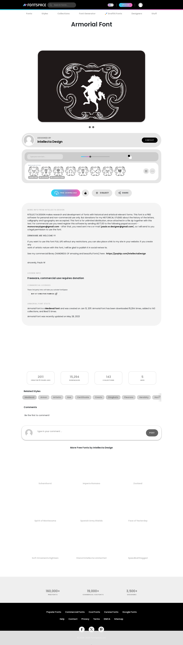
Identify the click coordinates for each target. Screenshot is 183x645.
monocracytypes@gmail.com (43, 226)
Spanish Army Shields (91, 520)
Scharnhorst (45, 483)
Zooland (137, 483)
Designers (137, 13)
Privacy (85, 619)
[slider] (90, 157)
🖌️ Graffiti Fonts (113, 13)
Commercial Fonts (75, 612)
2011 (41, 377)
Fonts (29, 13)
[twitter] (91, 629)
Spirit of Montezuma (45, 520)
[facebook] (82, 629)
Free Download (66, 193)
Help (62, 619)
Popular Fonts (53, 612)
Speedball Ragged (138, 558)
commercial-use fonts (93, 595)
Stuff (154, 13)
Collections (63, 13)
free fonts (53, 595)
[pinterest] (101, 629)
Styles (45, 13)
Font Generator (87, 13)
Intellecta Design (49, 142)
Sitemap (118, 619)
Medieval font (52, 308)
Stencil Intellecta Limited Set (91, 558)
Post (152, 433)
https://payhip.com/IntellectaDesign (126, 253)
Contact (149, 140)
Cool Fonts (94, 612)
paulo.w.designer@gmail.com (117, 226)
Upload (125, 5)
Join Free (153, 5)
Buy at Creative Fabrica (44, 294)
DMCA (107, 619)
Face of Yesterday (137, 520)
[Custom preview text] (45, 156)
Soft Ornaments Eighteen (45, 558)
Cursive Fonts (111, 612)
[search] (61, 5)
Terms (96, 619)
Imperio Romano (91, 483)
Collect (102, 193)
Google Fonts (129, 612)
